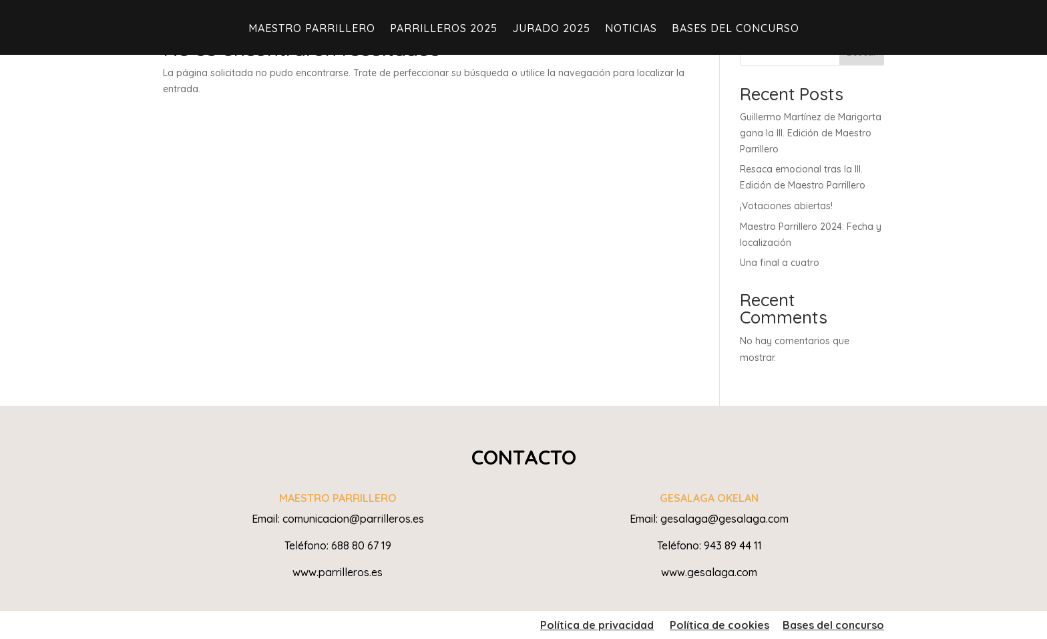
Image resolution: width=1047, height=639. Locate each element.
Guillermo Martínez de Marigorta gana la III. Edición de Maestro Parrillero (810, 133)
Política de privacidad (597, 625)
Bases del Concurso (735, 29)
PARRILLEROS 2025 (443, 29)
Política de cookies (719, 625)
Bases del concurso (833, 625)
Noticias (631, 29)
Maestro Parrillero (311, 29)
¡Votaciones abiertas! (786, 206)
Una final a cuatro (779, 263)
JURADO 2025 (551, 29)
